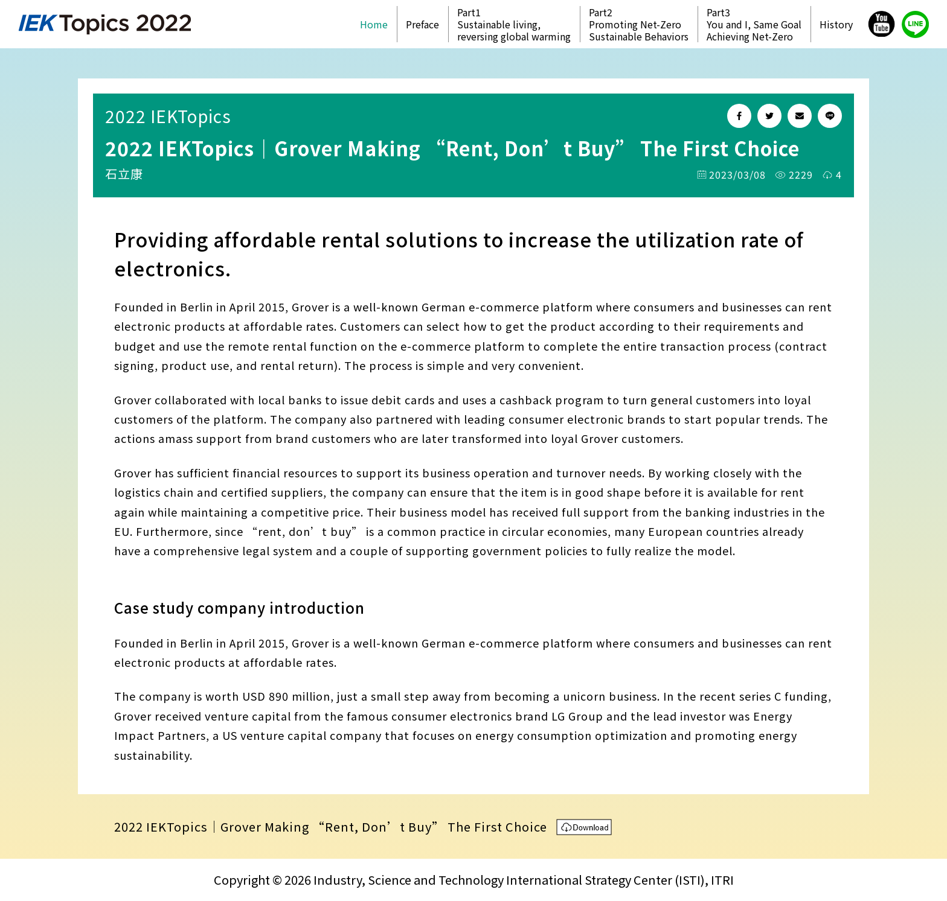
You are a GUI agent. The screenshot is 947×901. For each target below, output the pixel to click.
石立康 (124, 173)
